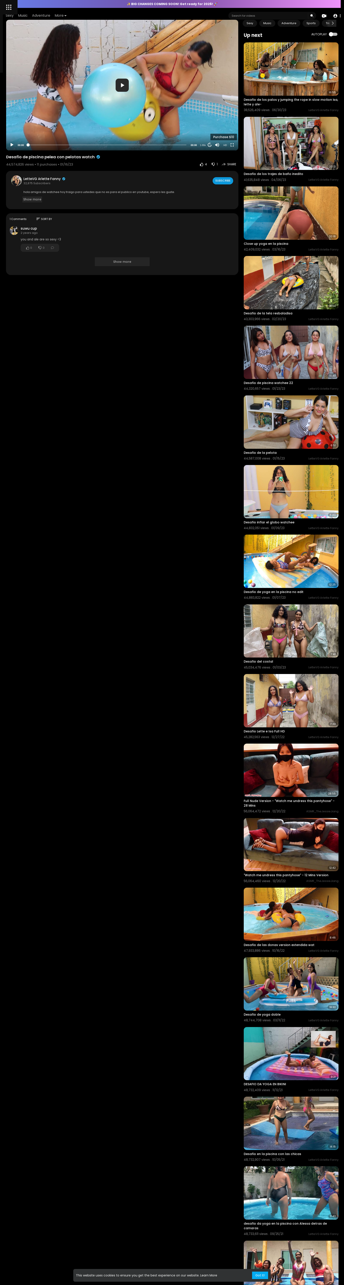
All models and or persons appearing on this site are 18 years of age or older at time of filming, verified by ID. (28, 174)
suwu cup (87, 205)
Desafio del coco (275, 1184)
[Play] (70, 122)
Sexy (72, 15)
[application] (160, 73)
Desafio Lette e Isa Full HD (282, 632)
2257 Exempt (14, 163)
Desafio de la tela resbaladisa (286, 274)
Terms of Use (29, 186)
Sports (328, 23)
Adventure (103, 15)
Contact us (22, 153)
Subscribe (240, 157)
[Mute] (235, 122)
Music (85, 15)
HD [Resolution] (243, 122)
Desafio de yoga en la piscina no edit (291, 512)
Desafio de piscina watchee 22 (286, 333)
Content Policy (42, 153)
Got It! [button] (260, 1275)
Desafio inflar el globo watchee (287, 453)
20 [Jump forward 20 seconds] (227, 122)
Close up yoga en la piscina (284, 214)
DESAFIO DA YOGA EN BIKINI (283, 940)
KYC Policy (29, 158)
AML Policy (12, 158)
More (123, 15)
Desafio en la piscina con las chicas (290, 1000)
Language (12, 196)
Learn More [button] (208, 1275)
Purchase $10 (241, 114)
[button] (335, 16)
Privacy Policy (15, 191)
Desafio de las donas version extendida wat (297, 820)
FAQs (9, 153)
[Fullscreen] (250, 122)
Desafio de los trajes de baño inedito (291, 154)
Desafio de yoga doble (280, 880)
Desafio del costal (276, 572)
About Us (11, 186)
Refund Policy (36, 191)
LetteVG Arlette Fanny (103, 155)
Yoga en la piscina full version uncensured (295, 1124)
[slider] (145, 121)
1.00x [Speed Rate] (220, 122)
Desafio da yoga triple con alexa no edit (294, 1244)
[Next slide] (332, 23)
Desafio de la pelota (278, 393)
